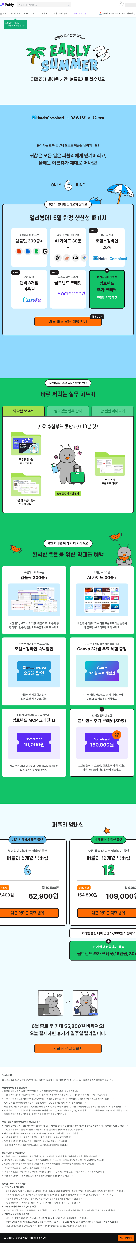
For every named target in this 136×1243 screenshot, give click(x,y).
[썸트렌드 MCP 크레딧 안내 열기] (53, 720)
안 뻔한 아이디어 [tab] (113, 411)
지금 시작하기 (126, 1238)
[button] (15, 24)
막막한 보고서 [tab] (23, 411)
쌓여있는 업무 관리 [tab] (68, 411)
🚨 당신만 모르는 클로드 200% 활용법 (117, 13)
